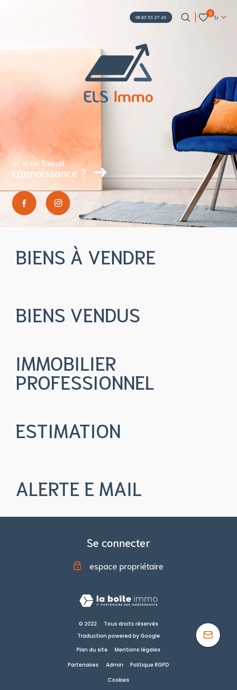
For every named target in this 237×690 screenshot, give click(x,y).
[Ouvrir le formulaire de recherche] (185, 17)
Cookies (118, 680)
